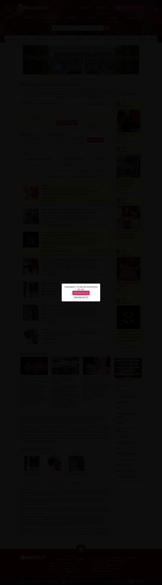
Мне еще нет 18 (81, 297)
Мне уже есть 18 (81, 293)
